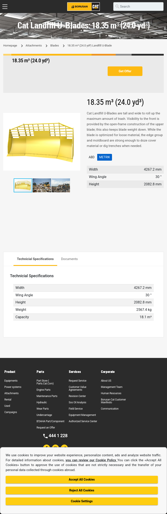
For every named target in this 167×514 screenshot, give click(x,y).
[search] (138, 6)
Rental (7, 399)
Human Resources (111, 393)
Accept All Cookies (82, 479)
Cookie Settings (82, 501)
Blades (54, 45)
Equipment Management (82, 415)
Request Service (77, 380)
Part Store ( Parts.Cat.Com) (45, 382)
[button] (76, 116)
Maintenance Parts (47, 396)
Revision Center (77, 396)
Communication (110, 408)
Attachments (34, 45)
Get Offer (125, 71)
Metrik (104, 157)
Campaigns (10, 412)
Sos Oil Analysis (77, 402)
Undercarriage (44, 415)
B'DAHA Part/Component (50, 421)
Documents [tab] (69, 259)
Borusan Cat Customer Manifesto (113, 401)
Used (7, 405)
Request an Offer (46, 427)
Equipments (10, 380)
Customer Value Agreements (77, 388)
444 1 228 (58, 435)
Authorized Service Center (83, 421)
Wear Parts (43, 408)
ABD (92, 157)
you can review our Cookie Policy (91, 460)
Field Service (76, 408)
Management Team (111, 387)
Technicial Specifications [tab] (35, 259)
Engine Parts (43, 389)
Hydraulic (42, 402)
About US (106, 380)
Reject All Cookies (81, 490)
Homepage (10, 45)
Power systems (12, 387)
